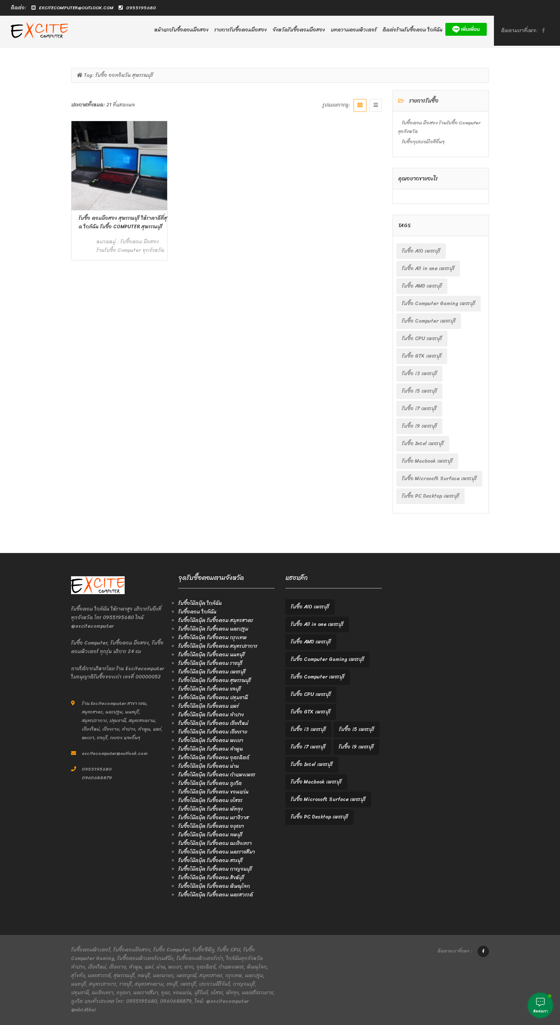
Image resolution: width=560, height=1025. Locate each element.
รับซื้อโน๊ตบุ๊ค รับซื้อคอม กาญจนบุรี (215, 869)
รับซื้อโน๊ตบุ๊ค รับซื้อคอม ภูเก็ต (210, 783)
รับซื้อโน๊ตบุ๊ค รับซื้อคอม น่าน (208, 766)
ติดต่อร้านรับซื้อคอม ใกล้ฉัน (412, 29)
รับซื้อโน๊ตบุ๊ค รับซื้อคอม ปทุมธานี (213, 697)
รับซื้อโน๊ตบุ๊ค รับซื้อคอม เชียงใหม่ (213, 723)
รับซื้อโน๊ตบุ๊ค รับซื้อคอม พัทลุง (210, 809)
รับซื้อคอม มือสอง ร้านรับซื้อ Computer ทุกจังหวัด (130, 246)
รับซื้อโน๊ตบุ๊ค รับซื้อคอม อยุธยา (211, 826)
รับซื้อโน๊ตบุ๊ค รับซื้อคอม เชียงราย (212, 731)
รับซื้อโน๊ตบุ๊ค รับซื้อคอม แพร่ (208, 706)
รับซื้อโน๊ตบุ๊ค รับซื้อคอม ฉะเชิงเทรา (215, 843)
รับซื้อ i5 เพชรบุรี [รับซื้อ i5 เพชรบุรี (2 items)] (419, 391)
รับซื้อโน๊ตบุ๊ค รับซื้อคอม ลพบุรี (210, 834)
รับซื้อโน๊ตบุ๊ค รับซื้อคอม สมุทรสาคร (215, 620)
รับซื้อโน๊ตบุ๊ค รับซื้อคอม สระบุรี (210, 860)
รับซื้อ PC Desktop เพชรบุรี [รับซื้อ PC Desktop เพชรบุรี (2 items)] (430, 496)
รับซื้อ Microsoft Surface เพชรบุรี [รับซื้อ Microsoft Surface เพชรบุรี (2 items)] (439, 478)
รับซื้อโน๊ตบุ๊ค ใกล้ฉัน (200, 603)
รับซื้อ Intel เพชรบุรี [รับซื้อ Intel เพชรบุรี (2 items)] (423, 443)
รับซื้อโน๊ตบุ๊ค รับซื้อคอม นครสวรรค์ (215, 894)
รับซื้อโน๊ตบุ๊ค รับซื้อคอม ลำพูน (210, 749)
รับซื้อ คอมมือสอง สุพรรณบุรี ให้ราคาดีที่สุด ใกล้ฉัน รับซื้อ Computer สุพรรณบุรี (123, 222)
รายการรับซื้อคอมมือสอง (240, 29)
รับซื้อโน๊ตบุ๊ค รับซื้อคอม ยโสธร (210, 800)
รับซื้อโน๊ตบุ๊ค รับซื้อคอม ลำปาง (211, 714)
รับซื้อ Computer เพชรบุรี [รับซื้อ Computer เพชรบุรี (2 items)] (429, 321)
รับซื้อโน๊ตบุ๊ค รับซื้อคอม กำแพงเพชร (216, 774)
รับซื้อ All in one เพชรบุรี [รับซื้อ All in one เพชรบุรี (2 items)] (428, 268)
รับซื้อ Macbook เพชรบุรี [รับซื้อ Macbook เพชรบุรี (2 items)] (427, 461)
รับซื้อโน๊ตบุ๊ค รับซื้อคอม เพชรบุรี (212, 671)
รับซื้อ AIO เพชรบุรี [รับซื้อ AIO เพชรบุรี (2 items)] (421, 251)
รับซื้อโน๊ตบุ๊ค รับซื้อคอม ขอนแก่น (213, 791)
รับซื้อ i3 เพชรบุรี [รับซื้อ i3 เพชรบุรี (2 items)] (419, 373)
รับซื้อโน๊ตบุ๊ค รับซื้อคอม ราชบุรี (210, 663)
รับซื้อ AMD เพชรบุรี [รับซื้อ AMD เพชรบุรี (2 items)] (422, 286)
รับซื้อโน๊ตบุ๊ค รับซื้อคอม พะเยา (210, 740)
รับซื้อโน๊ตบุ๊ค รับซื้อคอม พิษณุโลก (214, 886)
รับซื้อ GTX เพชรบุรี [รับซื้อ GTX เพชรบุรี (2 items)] (422, 356)
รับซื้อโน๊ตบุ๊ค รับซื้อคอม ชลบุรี (209, 689)
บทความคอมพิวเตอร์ (354, 29)
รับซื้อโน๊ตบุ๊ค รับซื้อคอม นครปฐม (213, 629)
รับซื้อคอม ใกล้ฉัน (197, 611)
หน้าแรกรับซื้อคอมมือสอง (181, 29)
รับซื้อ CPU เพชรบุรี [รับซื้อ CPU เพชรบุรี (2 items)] (422, 338)
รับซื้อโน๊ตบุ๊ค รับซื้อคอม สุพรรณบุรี (214, 680)
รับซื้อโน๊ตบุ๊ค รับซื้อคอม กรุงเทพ (212, 637)
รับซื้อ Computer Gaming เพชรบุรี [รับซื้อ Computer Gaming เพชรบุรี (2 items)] (438, 303)
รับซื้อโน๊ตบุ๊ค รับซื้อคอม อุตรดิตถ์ (213, 757)
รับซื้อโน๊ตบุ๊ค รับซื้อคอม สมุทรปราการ (218, 646)
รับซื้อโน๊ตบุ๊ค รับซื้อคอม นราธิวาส (213, 817)
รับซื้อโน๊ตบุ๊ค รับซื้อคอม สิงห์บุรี (211, 877)
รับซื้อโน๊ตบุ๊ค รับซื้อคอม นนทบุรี (211, 654)
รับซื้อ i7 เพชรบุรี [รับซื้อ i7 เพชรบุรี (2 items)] (419, 408)
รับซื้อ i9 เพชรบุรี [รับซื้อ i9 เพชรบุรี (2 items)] (419, 426)
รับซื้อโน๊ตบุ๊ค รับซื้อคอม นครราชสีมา (216, 851)
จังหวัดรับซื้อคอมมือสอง (298, 29)
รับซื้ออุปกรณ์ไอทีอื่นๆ (423, 142)
